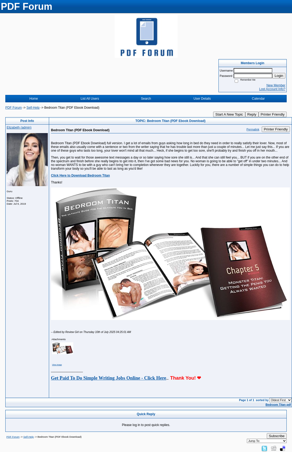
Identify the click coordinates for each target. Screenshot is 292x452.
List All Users (90, 98)
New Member (276, 85)
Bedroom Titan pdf (278, 404)
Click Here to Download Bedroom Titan (80, 175)
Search (146, 98)
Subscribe (277, 436)
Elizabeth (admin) (19, 127)
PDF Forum (13, 107)
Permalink (253, 129)
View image (57, 364)
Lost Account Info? (272, 89)
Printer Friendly (273, 114)
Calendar (258, 98)
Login (278, 76)
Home (33, 98)
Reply (251, 114)
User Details (202, 98)
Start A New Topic (229, 114)
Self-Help (33, 107)
